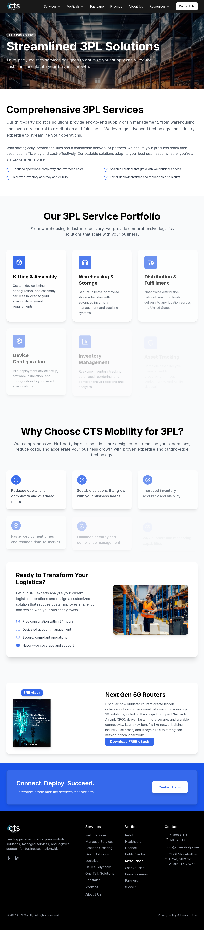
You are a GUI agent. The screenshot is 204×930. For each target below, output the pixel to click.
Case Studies (134, 868)
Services (52, 6)
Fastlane (93, 880)
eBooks (130, 887)
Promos (116, 6)
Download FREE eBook (129, 741)
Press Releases (136, 874)
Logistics (91, 861)
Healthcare (133, 842)
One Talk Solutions (99, 873)
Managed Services (99, 842)
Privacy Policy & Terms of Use (178, 915)
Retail (129, 835)
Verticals (75, 6)
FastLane (97, 6)
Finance (131, 848)
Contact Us (186, 6)
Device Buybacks (98, 867)
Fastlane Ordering (98, 848)
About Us (135, 6)
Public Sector (135, 854)
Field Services (95, 835)
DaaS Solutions (97, 854)
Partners (131, 880)
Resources (159, 6)
